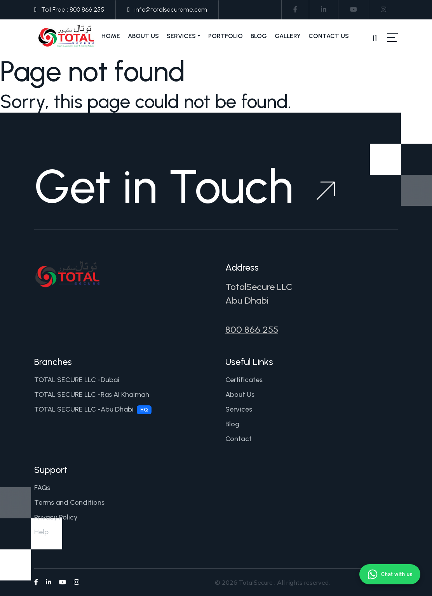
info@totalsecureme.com (170, 9)
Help (41, 532)
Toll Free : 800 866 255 (72, 9)
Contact (238, 438)
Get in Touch (184, 186)
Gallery (288, 36)
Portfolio (225, 36)
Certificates (244, 379)
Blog (259, 36)
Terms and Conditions (69, 502)
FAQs (42, 487)
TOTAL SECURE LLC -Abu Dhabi (93, 409)
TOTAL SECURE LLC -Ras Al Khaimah (91, 394)
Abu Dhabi (246, 300)
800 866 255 (251, 329)
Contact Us (328, 36)
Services (181, 36)
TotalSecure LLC (259, 286)
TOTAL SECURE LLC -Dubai (76, 379)
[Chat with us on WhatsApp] (389, 574)
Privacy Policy (56, 517)
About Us (143, 36)
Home (110, 36)
